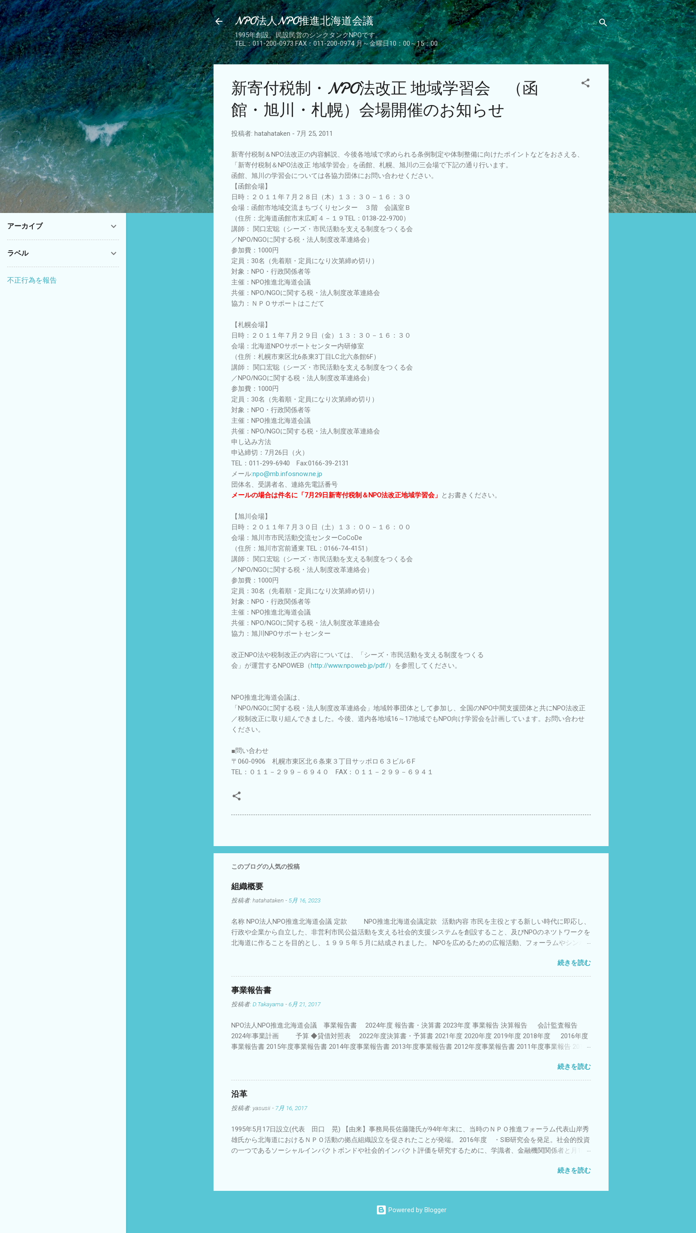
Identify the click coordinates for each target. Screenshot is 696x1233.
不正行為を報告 (32, 280)
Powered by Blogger (411, 1210)
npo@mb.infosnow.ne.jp (287, 474)
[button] (585, 84)
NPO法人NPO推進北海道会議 (304, 21)
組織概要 (247, 886)
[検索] (603, 24)
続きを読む (574, 963)
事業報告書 (251, 990)
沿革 (239, 1094)
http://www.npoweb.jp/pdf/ (349, 666)
